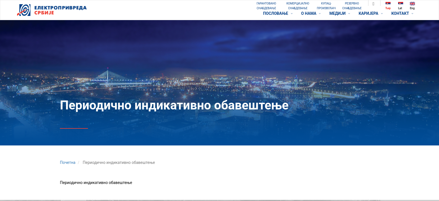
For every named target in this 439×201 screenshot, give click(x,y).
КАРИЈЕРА (371, 13)
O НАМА (311, 13)
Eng (412, 5)
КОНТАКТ (402, 13)
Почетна (67, 162)
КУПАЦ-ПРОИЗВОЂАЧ (326, 6)
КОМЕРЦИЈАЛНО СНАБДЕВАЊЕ (297, 6)
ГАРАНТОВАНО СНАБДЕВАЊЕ (266, 6)
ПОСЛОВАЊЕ (278, 13)
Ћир (388, 5)
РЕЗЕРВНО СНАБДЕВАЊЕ (352, 6)
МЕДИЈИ (339, 13)
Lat (400, 5)
